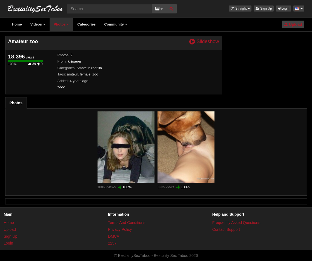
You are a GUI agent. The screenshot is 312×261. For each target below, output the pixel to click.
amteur (72, 74)
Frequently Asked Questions (236, 222)
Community (115, 24)
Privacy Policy (120, 229)
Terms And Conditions (126, 222)
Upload (293, 24)
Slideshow (204, 41)
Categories (86, 24)
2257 (112, 243)
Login (284, 8)
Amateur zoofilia (89, 68)
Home (17, 24)
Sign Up (264, 8)
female (85, 74)
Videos (37, 24)
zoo (95, 74)
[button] (240, 8)
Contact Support (226, 229)
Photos (61, 24)
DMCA (113, 236)
